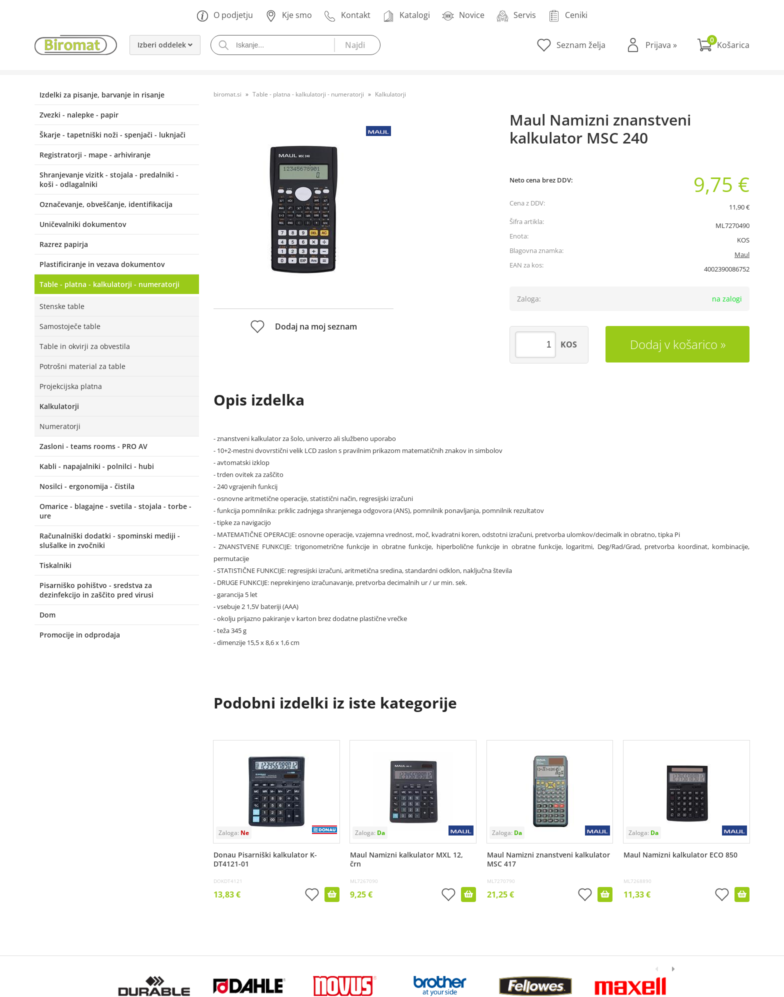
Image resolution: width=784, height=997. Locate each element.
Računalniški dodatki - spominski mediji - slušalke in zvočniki (110, 540)
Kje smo (288, 16)
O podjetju (224, 16)
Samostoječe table (70, 326)
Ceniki (568, 16)
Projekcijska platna (71, 386)
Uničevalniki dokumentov (83, 224)
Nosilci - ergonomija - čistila (87, 486)
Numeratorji (60, 426)
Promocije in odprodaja (80, 635)
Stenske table (62, 306)
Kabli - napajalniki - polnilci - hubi (97, 466)
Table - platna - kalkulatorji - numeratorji (110, 284)
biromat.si (228, 94)
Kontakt (347, 16)
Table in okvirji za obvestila (85, 346)
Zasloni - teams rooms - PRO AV (94, 446)
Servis (516, 16)
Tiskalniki (56, 565)
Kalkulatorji (59, 406)
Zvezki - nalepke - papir (79, 115)
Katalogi (406, 16)
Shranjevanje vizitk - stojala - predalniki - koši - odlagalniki (109, 179)
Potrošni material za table (83, 366)
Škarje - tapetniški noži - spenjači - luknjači (113, 135)
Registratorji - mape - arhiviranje (95, 155)
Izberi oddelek (165, 45)
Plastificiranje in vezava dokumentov (102, 264)
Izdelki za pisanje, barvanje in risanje (102, 95)
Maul (742, 254)
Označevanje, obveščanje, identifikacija (106, 204)
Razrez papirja (64, 244)
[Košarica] (723, 45)
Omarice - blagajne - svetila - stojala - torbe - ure (116, 511)
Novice (463, 16)
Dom (48, 615)
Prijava (661, 45)
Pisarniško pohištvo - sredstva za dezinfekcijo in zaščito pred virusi (97, 590)
